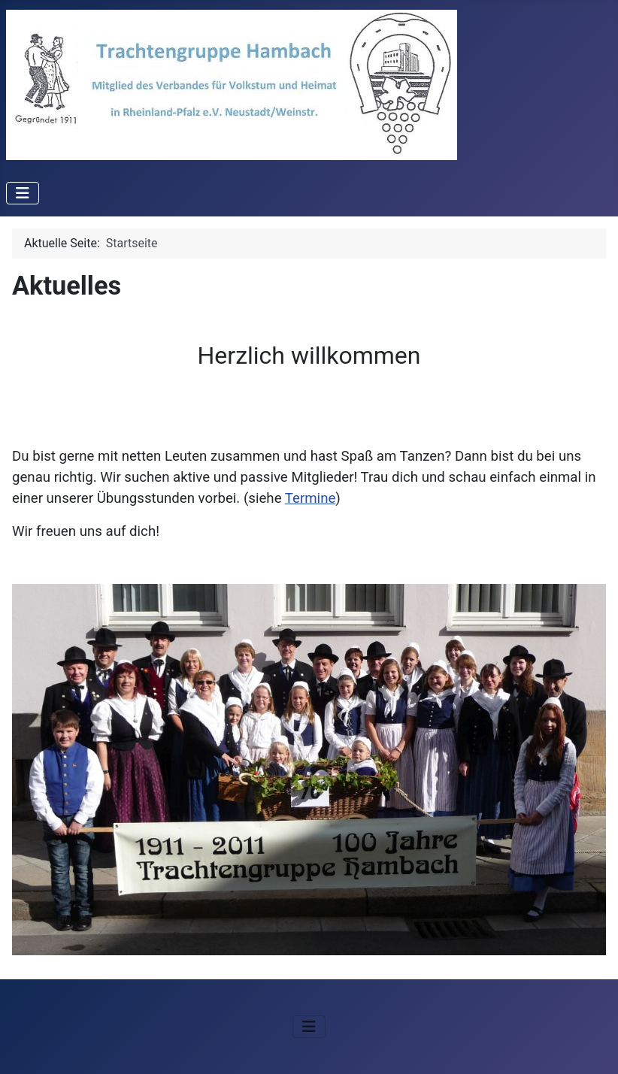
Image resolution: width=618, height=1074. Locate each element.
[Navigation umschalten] (22, 193)
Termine (310, 498)
